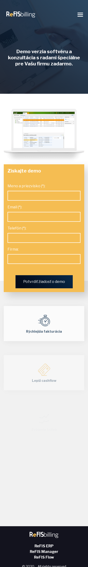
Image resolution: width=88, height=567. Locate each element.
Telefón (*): (17, 228)
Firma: (13, 249)
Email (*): (15, 207)
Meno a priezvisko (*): (26, 186)
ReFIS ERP (44, 546)
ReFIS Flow (44, 557)
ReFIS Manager (44, 551)
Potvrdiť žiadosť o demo (44, 281)
